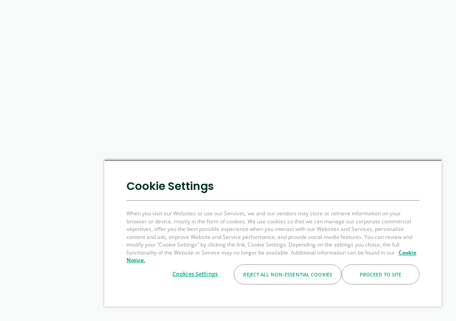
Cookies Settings (195, 274)
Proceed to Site (381, 274)
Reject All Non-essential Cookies (287, 274)
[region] (273, 233)
